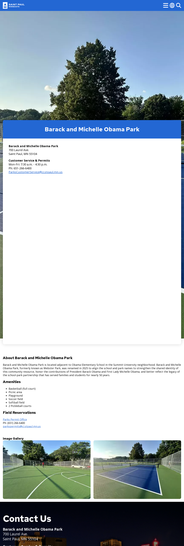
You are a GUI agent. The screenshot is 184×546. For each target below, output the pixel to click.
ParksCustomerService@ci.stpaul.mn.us (36, 172)
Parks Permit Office (15, 419)
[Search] (178, 5)
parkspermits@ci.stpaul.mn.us (22, 426)
